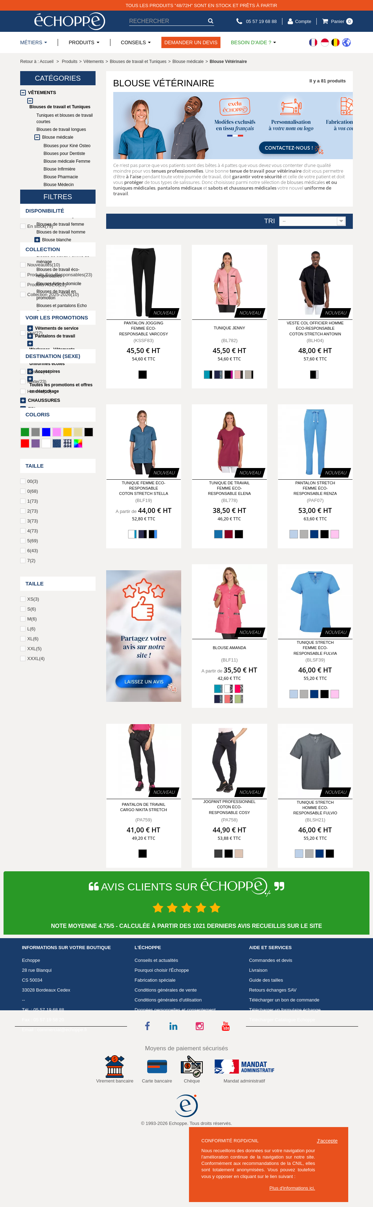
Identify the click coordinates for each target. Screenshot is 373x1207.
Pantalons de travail (55, 336)
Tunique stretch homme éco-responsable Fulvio (315, 807)
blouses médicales (306, 182)
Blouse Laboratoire (61, 192)
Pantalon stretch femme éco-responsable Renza (315, 488)
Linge (35, 417)
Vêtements (42, 92)
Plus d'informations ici (291, 1188)
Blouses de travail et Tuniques (60, 106)
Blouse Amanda (229, 648)
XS (33, 836)
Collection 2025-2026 (53, 532)
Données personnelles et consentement (175, 1054)
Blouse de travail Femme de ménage (62, 258)
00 (32, 718)
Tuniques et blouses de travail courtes (64, 118)
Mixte (36, 619)
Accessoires (47, 371)
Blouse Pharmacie (61, 176)
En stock (40, 463)
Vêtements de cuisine (57, 320)
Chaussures (44, 400)
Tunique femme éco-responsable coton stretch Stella (143, 488)
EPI (31, 408)
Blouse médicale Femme (67, 161)
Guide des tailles (266, 1024)
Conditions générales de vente (165, 1034)
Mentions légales (151, 1064)
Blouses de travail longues (61, 129)
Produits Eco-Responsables (59, 512)
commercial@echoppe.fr (62, 1073)
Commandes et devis (270, 1004)
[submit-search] (210, 21)
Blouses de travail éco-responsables (57, 272)
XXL (34, 886)
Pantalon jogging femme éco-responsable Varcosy (143, 328)
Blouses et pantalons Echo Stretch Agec (63, 212)
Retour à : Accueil (36, 61)
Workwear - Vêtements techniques (52, 352)
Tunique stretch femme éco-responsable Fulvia (315, 648)
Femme (39, 609)
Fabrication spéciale (155, 1024)
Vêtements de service (57, 328)
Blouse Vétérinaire (63, 200)
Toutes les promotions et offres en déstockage (60, 388)
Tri (269, 221)
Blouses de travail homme (60, 232)
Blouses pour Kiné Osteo (67, 145)
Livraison (258, 1014)
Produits (70, 61)
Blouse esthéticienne (56, 247)
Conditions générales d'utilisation (168, 1044)
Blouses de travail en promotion (56, 294)
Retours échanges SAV (273, 1034)
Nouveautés (43, 502)
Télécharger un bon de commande (284, 1044)
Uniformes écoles (47, 363)
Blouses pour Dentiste (64, 153)
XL (33, 876)
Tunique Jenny (229, 328)
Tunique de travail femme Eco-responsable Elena (229, 488)
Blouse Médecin (59, 184)
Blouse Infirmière (59, 169)
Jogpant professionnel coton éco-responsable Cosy (229, 807)
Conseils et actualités (156, 1004)
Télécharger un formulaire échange (285, 1054)
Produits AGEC (47, 522)
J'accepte (327, 1141)
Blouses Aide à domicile (58, 283)
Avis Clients (146, 1073)
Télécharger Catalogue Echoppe (282, 1064)
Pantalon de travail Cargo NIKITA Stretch (143, 807)
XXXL (36, 896)
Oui (34, 570)
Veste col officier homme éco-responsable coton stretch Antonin (315, 328)
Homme (39, 628)
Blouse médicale (57, 137)
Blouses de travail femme (60, 224)
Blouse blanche (56, 239)
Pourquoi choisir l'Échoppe (161, 1014)
